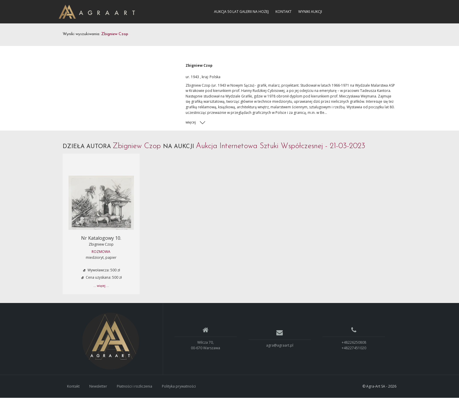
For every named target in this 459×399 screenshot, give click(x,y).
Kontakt (283, 11)
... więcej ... (101, 287)
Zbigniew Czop (101, 245)
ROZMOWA (101, 252)
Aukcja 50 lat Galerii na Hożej (241, 11)
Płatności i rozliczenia (134, 387)
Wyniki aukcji (310, 11)
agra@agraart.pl (279, 346)
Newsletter (98, 387)
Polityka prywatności (179, 387)
